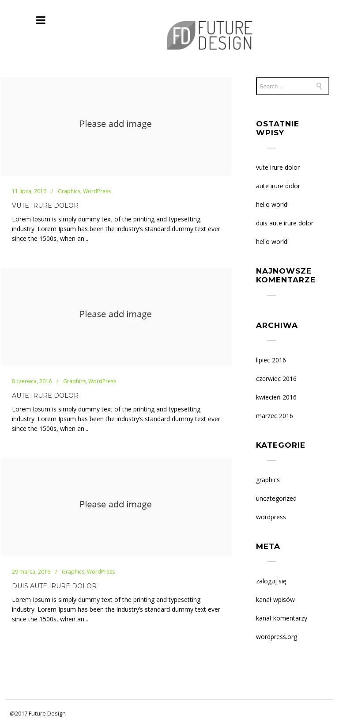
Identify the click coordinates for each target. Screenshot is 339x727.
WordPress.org (276, 636)
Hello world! (272, 204)
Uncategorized (276, 498)
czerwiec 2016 (276, 378)
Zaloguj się (271, 581)
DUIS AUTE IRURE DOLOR (54, 586)
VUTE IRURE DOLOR (45, 205)
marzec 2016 (274, 415)
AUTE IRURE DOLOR (45, 396)
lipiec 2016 (271, 360)
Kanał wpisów (275, 599)
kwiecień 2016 (276, 397)
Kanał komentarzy (281, 618)
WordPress (271, 517)
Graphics (268, 480)
